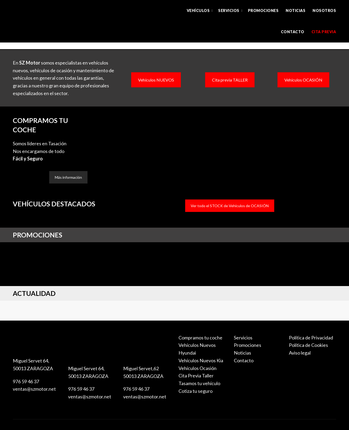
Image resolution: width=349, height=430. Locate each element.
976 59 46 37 (26, 381)
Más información (68, 177)
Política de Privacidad (311, 337)
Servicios (228, 10)
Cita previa (323, 31)
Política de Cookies (308, 345)
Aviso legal (300, 353)
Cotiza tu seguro (195, 391)
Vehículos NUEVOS (156, 79)
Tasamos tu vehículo (199, 383)
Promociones (263, 10)
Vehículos (198, 10)
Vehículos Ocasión (197, 368)
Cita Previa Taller (196, 375)
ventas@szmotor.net (34, 389)
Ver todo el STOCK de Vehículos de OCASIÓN (230, 205)
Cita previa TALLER (230, 79)
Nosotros (324, 10)
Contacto (292, 31)
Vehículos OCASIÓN (303, 79)
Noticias (295, 10)
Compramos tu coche (200, 337)
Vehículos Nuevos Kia (200, 360)
